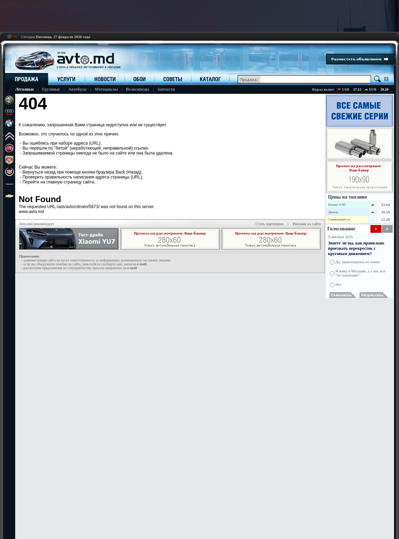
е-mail (142, 264)
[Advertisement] (199, 16)
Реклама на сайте (307, 224)
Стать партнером (270, 224)
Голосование (341, 228)
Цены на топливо (347, 197)
